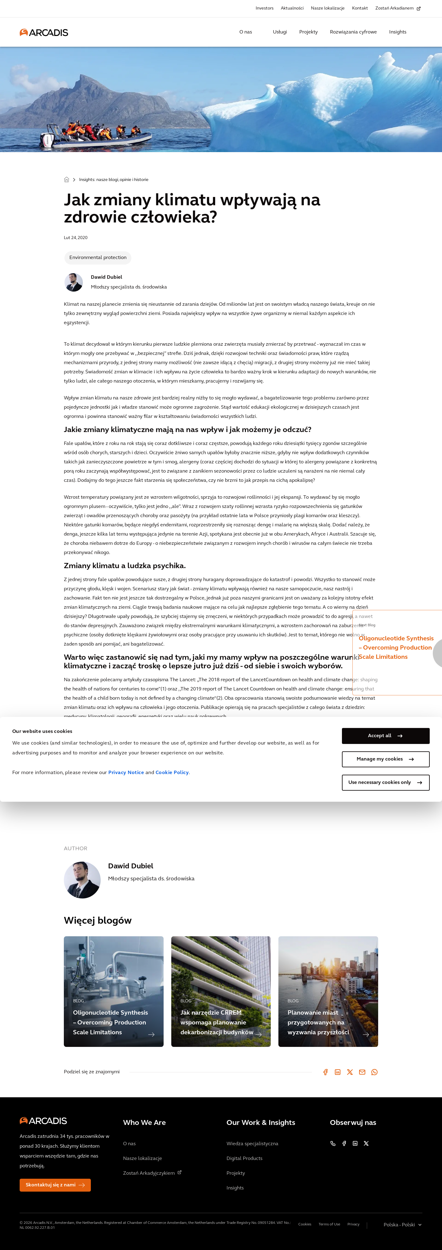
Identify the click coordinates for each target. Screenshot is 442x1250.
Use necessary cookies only (379, 1230)
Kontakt (360, 8)
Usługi (280, 32)
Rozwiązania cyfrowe (353, 32)
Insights (397, 32)
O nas (245, 32)
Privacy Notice (126, 1221)
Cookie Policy (172, 1221)
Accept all (379, 1184)
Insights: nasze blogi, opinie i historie (114, 180)
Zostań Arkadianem (394, 8)
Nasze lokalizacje (328, 8)
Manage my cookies (380, 1207)
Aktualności (292, 8)
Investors (264, 8)
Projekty (308, 32)
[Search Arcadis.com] (418, 32)
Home (66, 179)
